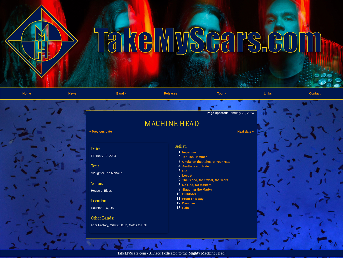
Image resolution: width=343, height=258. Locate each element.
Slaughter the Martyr (197, 189)
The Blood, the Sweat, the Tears (205, 180)
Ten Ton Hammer (194, 157)
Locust (187, 175)
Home (27, 93)
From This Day (192, 198)
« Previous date (100, 131)
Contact (314, 93)
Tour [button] (220, 93)
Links (268, 93)
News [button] (72, 93)
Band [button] (120, 93)
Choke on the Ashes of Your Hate (206, 161)
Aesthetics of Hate (195, 166)
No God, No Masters (197, 185)
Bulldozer (189, 194)
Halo (185, 208)
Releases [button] (170, 93)
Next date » (245, 131)
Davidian (188, 203)
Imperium (189, 152)
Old (184, 171)
